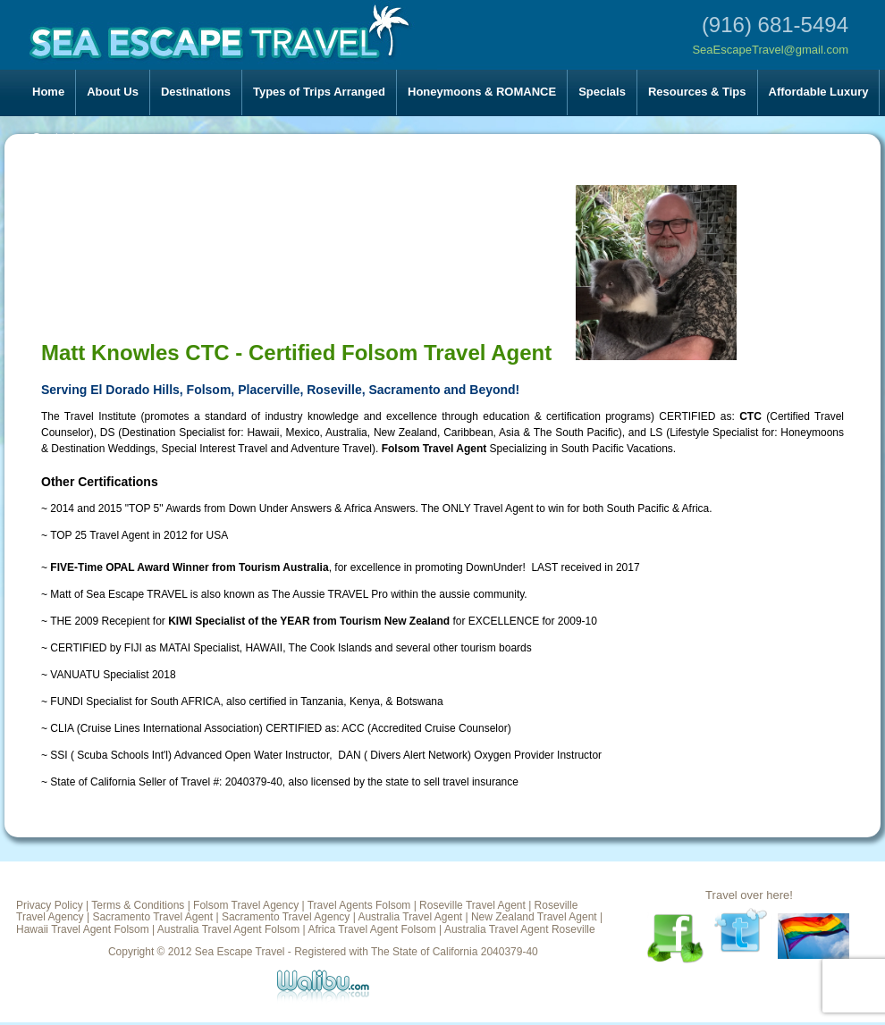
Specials (602, 91)
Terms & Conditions (137, 905)
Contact (53, 137)
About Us (113, 91)
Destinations (196, 91)
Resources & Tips (697, 91)
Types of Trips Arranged (319, 91)
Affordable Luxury (819, 91)
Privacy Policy (49, 905)
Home (48, 91)
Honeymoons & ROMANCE (482, 91)
